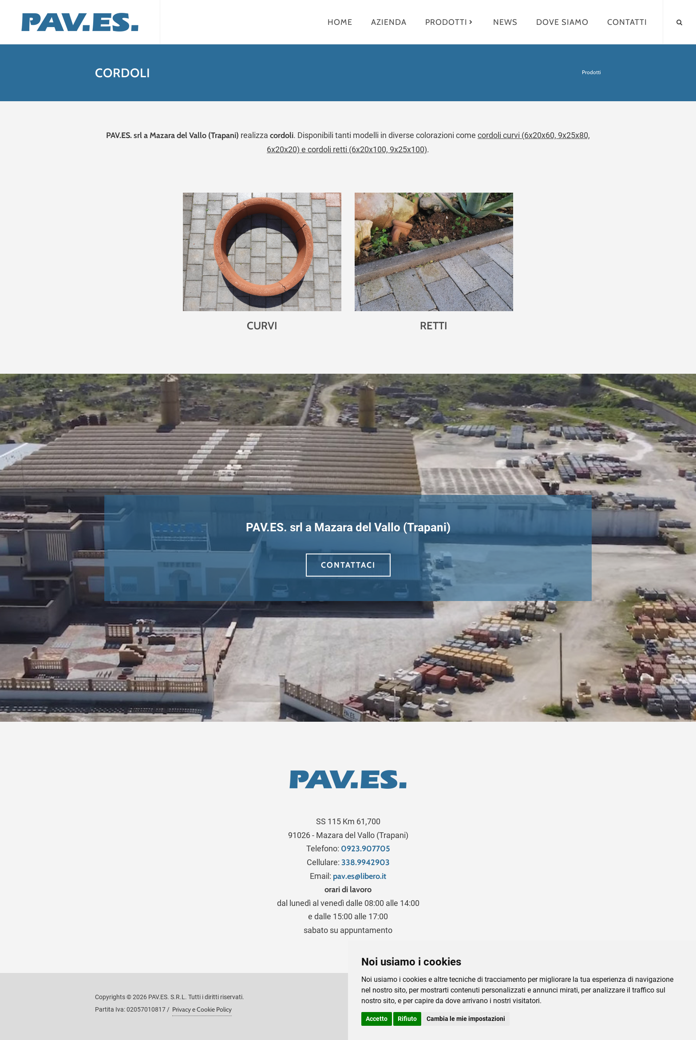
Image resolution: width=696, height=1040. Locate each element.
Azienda (389, 22)
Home (340, 22)
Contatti (627, 22)
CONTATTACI (348, 565)
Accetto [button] (377, 1018)
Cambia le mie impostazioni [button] (466, 1018)
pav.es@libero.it (359, 876)
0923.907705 (365, 849)
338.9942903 (365, 862)
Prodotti (450, 22)
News (505, 22)
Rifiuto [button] (407, 1018)
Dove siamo (562, 22)
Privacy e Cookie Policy (202, 1009)
